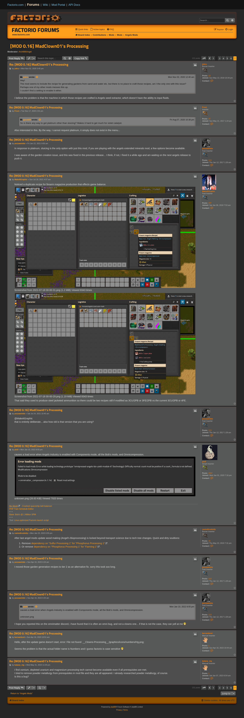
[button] (204, 58)
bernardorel (207, 633)
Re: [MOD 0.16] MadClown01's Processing (38, 64)
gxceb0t (27, 120)
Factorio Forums (35, 30)
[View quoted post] (37, 77)
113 (209, 160)
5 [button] (227, 58)
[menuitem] (97, 29)
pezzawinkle (207, 148)
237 (209, 203)
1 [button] (213, 58)
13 (209, 76)
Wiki (45, 4)
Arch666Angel (25, 52)
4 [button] (223, 58)
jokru (204, 64)
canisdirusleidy (209, 529)
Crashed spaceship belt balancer (37, 506)
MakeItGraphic (208, 191)
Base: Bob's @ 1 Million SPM (22, 514)
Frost (204, 107)
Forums (33, 4)
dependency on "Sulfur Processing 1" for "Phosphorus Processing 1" (68, 543)
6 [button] (231, 58)
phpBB (113, 707)
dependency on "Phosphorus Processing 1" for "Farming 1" (65, 546)
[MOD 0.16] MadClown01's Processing (49, 46)
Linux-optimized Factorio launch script (31, 520)
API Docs (74, 4)
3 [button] (219, 58)
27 (209, 119)
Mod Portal (58, 4)
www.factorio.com (21, 34)
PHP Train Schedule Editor (21, 509)
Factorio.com (15, 4)
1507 (210, 473)
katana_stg (207, 661)
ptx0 (204, 462)
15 (209, 541)
